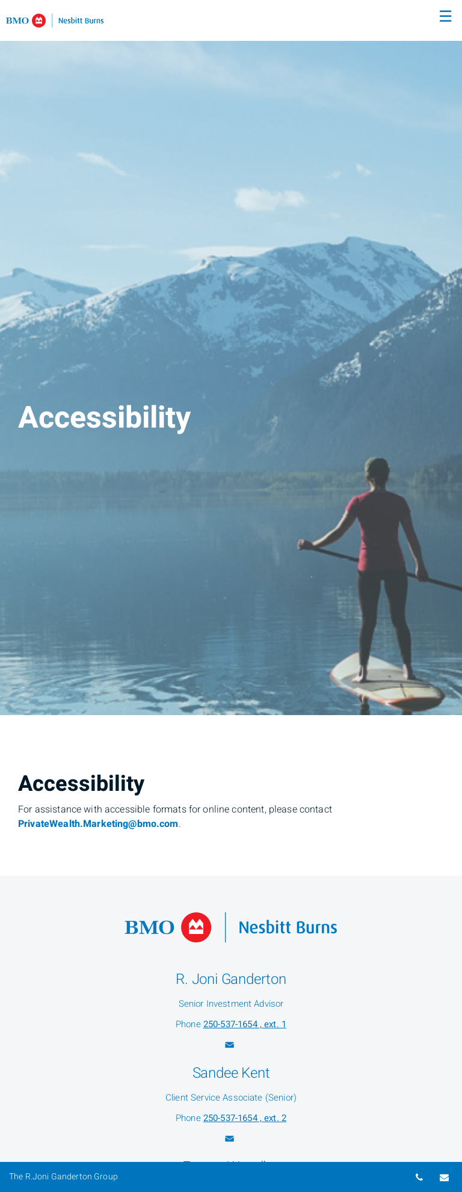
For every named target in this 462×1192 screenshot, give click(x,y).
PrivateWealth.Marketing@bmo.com (98, 824)
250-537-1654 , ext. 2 (244, 1118)
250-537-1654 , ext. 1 (244, 1024)
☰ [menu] (445, 17)
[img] (231, 357)
